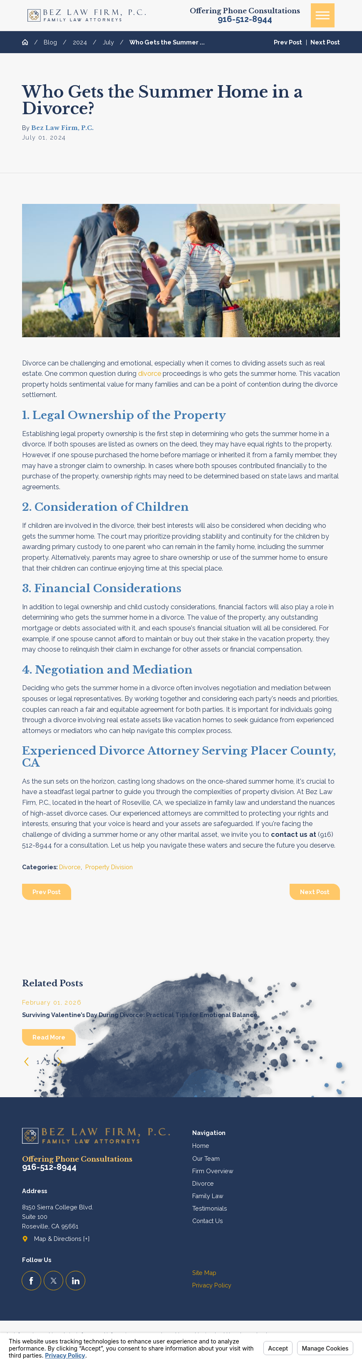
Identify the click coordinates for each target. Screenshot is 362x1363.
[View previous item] (26, 1061)
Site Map (204, 1272)
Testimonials (209, 1208)
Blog (50, 42)
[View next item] (59, 1061)
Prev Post (46, 891)
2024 (80, 42)
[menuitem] (266, 1145)
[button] (323, 15)
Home (200, 1145)
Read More (48, 1037)
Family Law (207, 1195)
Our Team (206, 1158)
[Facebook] (31, 1280)
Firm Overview (212, 1170)
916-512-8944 (245, 19)
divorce (149, 374)
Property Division (109, 866)
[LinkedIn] (75, 1280)
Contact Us (207, 1220)
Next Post (315, 891)
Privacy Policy (211, 1285)
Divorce (70, 866)
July (108, 42)
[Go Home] (28, 42)
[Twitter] (53, 1280)
